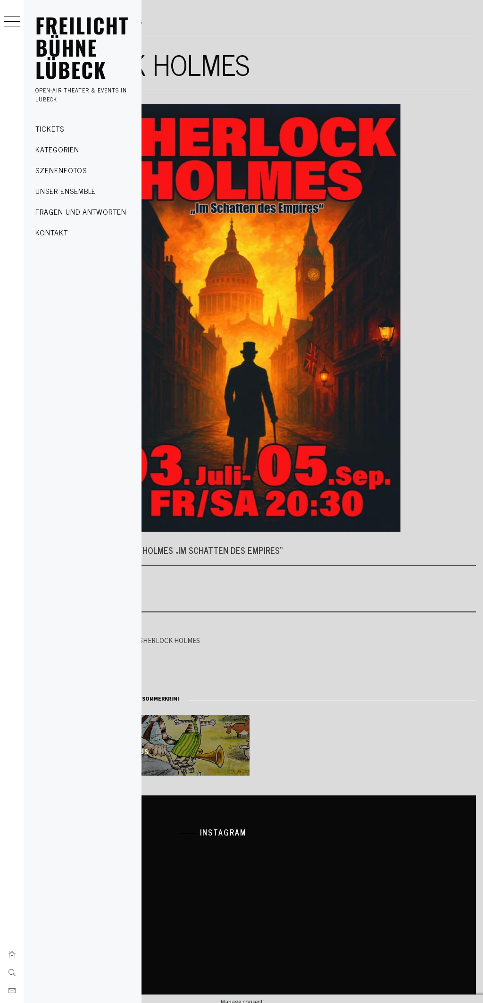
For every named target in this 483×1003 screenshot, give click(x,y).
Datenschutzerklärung (187, 844)
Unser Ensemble (65, 190)
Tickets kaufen (185, 589)
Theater (168, 698)
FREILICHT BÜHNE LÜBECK (82, 47)
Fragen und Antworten (80, 211)
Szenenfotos (61, 170)
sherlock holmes (240, 698)
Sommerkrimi (286, 698)
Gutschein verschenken (199, 669)
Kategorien (57, 149)
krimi (204, 698)
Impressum (171, 860)
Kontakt (51, 232)
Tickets (49, 128)
